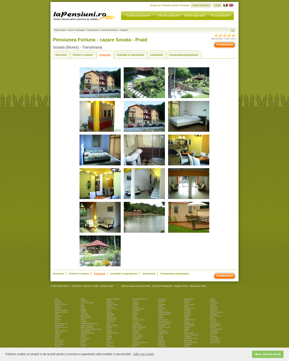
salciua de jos (138, 320)
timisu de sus (189, 308)
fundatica (214, 331)
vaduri (186, 306)
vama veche (163, 333)
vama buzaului (164, 327)
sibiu (57, 329)
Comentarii (156, 54)
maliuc (187, 318)
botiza (83, 320)
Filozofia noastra (170, 5)
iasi (82, 305)
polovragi (110, 314)
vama (57, 322)
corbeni (84, 322)
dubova (110, 306)
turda (160, 335)
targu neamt (137, 335)
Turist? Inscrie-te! (201, 5)
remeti (83, 337)
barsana (187, 301)
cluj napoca (85, 331)
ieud (108, 344)
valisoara (214, 310)
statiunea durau (164, 314)
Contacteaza (224, 44)
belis (57, 314)
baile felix (59, 303)
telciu (212, 318)
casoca (135, 314)
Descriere (61, 54)
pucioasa (214, 306)
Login (217, 5)
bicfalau (187, 310)
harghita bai (189, 323)
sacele (213, 305)
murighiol (110, 322)
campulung (59, 340)
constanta (214, 303)
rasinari (135, 305)
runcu (109, 335)
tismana (161, 344)
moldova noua (138, 308)
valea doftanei (112, 325)
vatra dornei (189, 305)
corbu (160, 310)
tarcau (135, 340)
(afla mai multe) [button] (143, 354)
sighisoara (59, 325)
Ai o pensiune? (221, 15)
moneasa (136, 339)
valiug (186, 322)
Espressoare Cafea (198, 286)
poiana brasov (112, 305)
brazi (109, 323)
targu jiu (187, 314)
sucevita (110, 346)
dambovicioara (113, 333)
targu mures (112, 308)
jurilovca (161, 342)
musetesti (214, 333)
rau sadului (214, 340)
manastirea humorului (90, 323)
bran (57, 299)
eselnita (84, 301)
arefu (134, 346)
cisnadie (187, 337)
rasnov (57, 306)
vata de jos (214, 323)
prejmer (187, 316)
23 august (162, 331)
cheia (83, 306)
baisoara (161, 305)
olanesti (213, 322)
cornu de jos (215, 339)
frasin (83, 346)
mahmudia (85, 339)
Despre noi (155, 5)
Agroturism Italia (143, 286)
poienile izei (111, 318)
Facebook (184, 5)
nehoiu (213, 301)
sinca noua (162, 320)
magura (135, 303)
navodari (161, 346)
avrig (83, 308)
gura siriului (137, 337)
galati (160, 306)
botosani (110, 342)
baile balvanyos (164, 312)
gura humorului (61, 323)
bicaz (134, 316)
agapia (83, 310)
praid (57, 318)
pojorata (161, 301)
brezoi (212, 299)
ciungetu (161, 308)
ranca (57, 337)
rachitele (136, 344)
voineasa (136, 323)
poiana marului (87, 325)
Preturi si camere (83, 54)
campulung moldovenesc (91, 329)
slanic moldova (87, 327)
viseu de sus (215, 316)
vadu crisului (189, 325)
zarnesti (58, 316)
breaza (58, 346)
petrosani (59, 342)
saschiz (135, 333)
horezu (109, 331)
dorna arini (85, 318)
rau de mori (111, 320)
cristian (213, 327)
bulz (186, 331)
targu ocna (136, 325)
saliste (109, 312)
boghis (187, 329)
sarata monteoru (113, 299)
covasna (84, 314)
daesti (160, 339)
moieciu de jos (61, 305)
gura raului (59, 344)
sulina (109, 329)
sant (108, 340)
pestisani (162, 325)
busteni (84, 335)
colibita (109, 327)
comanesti (136, 310)
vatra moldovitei (139, 327)
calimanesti (189, 299)
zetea (160, 329)
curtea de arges (87, 303)
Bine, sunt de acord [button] (267, 354)
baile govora (189, 320)
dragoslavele (215, 325)
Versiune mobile (106, 286)
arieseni (58, 308)
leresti (109, 339)
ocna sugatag (164, 323)
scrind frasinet (216, 329)
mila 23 (110, 316)
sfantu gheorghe (191, 342)
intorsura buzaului (139, 342)
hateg (109, 301)
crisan (57, 335)
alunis (212, 335)
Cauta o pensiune (138, 15)
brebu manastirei (191, 335)
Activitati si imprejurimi (130, 54)
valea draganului (87, 333)
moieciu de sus (61, 327)
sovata (57, 301)
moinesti (135, 331)
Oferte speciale (194, 15)
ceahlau (187, 327)
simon (160, 303)
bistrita (109, 337)
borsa (83, 342)
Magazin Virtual (181, 286)
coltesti (161, 318)
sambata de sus (61, 312)
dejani (135, 312)
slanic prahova (61, 331)
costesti (187, 312)
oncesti (213, 320)
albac (57, 339)
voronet (84, 312)
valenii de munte (191, 339)
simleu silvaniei (216, 312)
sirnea (186, 346)
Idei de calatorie (169, 15)
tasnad (83, 344)
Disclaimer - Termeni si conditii (85, 286)
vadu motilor (137, 329)
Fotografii (104, 54)
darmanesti (188, 333)
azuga (160, 337)
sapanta (110, 303)
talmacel (213, 308)
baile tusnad (86, 316)
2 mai (134, 301)
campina (213, 337)
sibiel (83, 299)
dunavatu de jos (165, 322)
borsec (135, 306)
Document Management (162, 286)
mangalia (214, 314)
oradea (135, 318)
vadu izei (58, 333)
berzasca (188, 340)
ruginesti (187, 344)
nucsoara (162, 299)
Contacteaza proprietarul (183, 54)
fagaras (161, 340)
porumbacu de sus (140, 299)
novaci (135, 322)
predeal (58, 320)
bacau (186, 303)
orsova (83, 340)
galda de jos (215, 342)
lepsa (109, 310)
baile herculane (61, 310)
